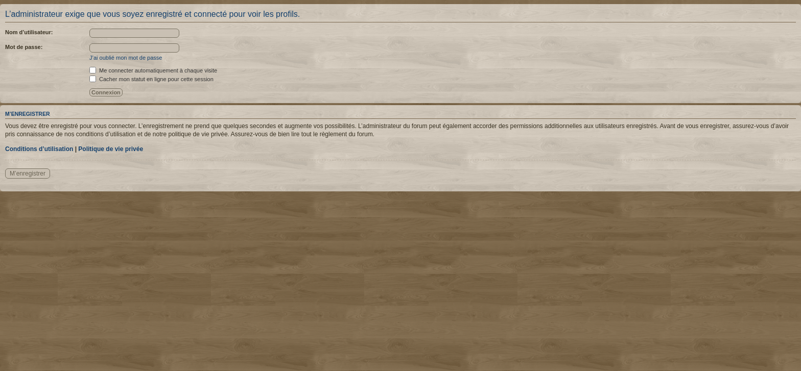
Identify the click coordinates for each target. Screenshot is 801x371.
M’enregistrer (27, 173)
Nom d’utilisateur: (29, 32)
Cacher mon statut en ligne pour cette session (151, 79)
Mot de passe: (23, 47)
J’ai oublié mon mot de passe (125, 58)
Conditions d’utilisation (39, 149)
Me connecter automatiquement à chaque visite (153, 70)
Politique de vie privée (110, 149)
